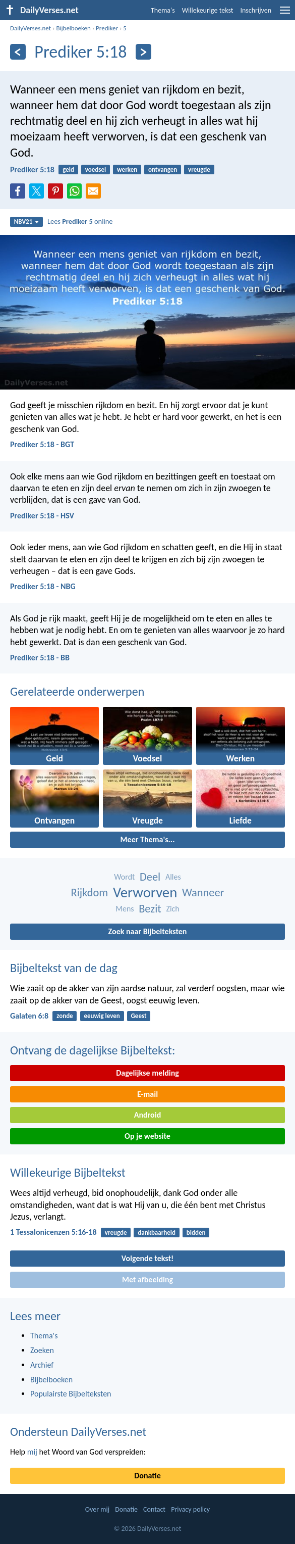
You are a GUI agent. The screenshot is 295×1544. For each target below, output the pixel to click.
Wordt (124, 877)
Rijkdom (89, 892)
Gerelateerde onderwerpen (77, 691)
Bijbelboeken (73, 28)
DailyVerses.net (30, 28)
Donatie (147, 1475)
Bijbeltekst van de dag (63, 967)
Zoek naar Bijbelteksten (147, 931)
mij (32, 1452)
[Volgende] (143, 52)
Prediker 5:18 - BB (40, 657)
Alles (173, 877)
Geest (139, 1016)
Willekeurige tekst (207, 10)
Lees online (80, 221)
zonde (64, 1016)
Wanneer (203, 892)
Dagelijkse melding (147, 1073)
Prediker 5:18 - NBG (43, 586)
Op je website (147, 1136)
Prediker (107, 28)
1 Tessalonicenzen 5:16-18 (53, 1232)
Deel (150, 877)
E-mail (147, 1094)
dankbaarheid (156, 1232)
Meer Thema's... (148, 839)
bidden (196, 1232)
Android (147, 1115)
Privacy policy (190, 1509)
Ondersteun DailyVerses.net (78, 1431)
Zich (172, 908)
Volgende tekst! (147, 1258)
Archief (41, 1365)
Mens (124, 908)
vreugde (199, 169)
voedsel (95, 169)
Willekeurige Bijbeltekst (68, 1172)
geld (68, 169)
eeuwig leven (102, 1016)
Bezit (150, 908)
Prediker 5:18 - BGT (42, 444)
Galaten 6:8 (29, 1016)
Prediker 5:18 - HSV (42, 515)
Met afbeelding (147, 1279)
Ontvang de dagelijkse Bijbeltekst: (92, 1050)
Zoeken (42, 1350)
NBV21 (26, 221)
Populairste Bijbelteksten (70, 1393)
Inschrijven (255, 10)
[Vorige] (18, 52)
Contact (154, 1509)
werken (127, 169)
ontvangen (162, 169)
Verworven (145, 892)
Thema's (163, 10)
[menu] (285, 14)
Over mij (97, 1509)
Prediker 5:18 (32, 169)
